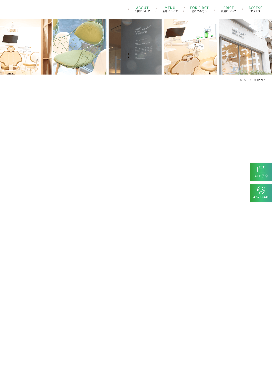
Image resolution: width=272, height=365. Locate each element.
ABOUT (142, 9)
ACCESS (255, 9)
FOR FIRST (199, 9)
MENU (170, 9)
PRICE (228, 9)
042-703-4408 (261, 197)
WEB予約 (261, 175)
